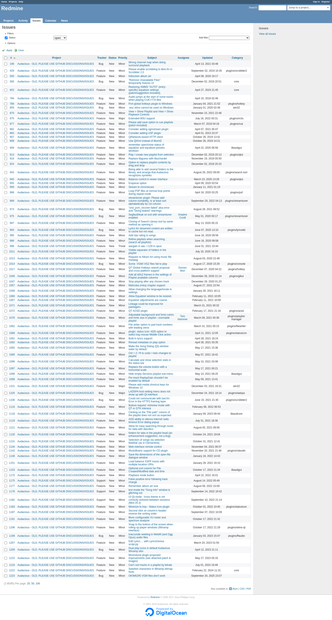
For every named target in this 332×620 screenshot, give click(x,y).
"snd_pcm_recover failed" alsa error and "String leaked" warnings (148, 209)
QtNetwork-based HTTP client (145, 136)
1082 (12, 326)
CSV (242, 588)
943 (12, 172)
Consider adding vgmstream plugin (148, 129)
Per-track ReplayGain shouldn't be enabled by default (148, 379)
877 (12, 123)
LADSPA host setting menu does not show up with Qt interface (149, 393)
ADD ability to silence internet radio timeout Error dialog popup (148, 421)
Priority (122, 57)
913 (12, 154)
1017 (12, 269)
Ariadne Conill (182, 216)
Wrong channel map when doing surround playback (147, 64)
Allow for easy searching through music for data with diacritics (151, 428)
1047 (12, 281)
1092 (12, 342)
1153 (12, 469)
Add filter (203, 37)
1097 (12, 368)
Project (56, 57)
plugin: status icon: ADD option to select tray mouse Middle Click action (149, 333)
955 (12, 183)
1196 (12, 527)
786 (12, 103)
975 (12, 216)
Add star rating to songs (142, 235)
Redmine (155, 597)
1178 (12, 491)
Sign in (316, 1)
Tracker (101, 57)
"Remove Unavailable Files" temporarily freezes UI (144, 82)
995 (12, 235)
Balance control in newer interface (148, 179)
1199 (12, 535)
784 (12, 98)
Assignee (183, 57)
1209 (12, 549)
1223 (12, 575)
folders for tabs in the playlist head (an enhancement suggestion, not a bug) (150, 434)
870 (12, 113)
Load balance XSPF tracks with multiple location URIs (146, 463)
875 (12, 118)
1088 (12, 333)
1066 (12, 296)
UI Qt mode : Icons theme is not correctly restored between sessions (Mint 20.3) (149, 499)
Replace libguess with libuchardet (147, 158)
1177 (12, 486)
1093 (12, 347)
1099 (12, 379)
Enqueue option (137, 183)
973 (12, 209)
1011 (12, 251)
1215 (12, 558)
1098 (12, 373)
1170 (12, 475)
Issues (37, 20)
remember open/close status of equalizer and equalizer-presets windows (146, 147)
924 (12, 163)
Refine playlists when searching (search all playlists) (146, 241)
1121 (12, 427)
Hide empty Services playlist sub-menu (150, 373)
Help (21, 1)
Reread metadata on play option (146, 342)
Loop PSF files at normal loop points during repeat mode (149, 192)
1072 (12, 310)
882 (12, 129)
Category (237, 57)
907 (12, 136)
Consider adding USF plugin (144, 133)
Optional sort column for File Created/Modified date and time (146, 470)
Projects (13, 1)
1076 (12, 317)
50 (32, 583)
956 (12, 187)
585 (12, 81)
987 (12, 223)
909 (12, 147)
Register (326, 1)
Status (12, 37)
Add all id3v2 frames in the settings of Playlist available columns (149, 276)
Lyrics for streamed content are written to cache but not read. (150, 230)
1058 (12, 290)
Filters (10, 33)
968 (12, 192)
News (64, 20)
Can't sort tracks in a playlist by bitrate (150, 564)
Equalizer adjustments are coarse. (148, 300)
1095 (12, 354)
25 (28, 583)
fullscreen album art (139, 76)
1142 (12, 450)
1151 (12, 462)
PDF (248, 588)
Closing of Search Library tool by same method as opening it (150, 223)
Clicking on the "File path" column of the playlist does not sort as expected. (150, 414)
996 (12, 240)
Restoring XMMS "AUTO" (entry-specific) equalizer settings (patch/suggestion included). (147, 89)
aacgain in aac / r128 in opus (144, 246)
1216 (12, 564)
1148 (12, 456)
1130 (12, 434)
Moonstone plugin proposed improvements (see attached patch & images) (149, 558)
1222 (12, 570)
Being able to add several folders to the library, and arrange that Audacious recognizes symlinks (150, 172)
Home (4, 1)
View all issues (267, 33)
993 (12, 229)
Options (11, 43)
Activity (23, 20)
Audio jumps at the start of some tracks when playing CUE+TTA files (150, 98)
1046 (12, 276)
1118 (12, 413)
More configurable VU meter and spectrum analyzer (147, 519)
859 (12, 107)
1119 (12, 420)
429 (12, 70)
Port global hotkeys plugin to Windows (150, 103)
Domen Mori (182, 269)
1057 (12, 285)
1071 (12, 305)
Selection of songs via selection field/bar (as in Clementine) (146, 441)
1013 (12, 258)
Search (253, 7)
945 (12, 179)
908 (12, 140)
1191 (12, 519)
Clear (21, 50)
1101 (12, 386)
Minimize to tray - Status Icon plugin (148, 506)
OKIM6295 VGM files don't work (146, 575)
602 (12, 89)
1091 (12, 338)
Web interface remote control (145, 446)
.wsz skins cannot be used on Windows (151, 107)
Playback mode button (141, 475)
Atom (235, 588)
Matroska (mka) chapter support (146, 285)
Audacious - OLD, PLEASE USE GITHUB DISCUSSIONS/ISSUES (55, 63)
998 (12, 246)
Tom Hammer (183, 318)
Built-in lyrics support (140, 338)
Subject (152, 57)
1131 (12, 441)
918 (12, 158)
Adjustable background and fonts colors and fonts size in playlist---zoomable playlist (151, 317)
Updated (207, 57)
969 (12, 200)
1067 (12, 300)
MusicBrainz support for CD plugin (148, 450)
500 (12, 76)
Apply (9, 50)
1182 (12, 499)
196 (12, 63)
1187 (12, 512)
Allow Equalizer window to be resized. (150, 296)
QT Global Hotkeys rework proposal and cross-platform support (148, 269)
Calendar (50, 20)
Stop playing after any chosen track (148, 281)
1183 (12, 506)
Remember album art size (143, 486)
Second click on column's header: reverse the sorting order (147, 512)
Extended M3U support (141, 118)
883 (12, 133)
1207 (12, 542)
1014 (12, 263)
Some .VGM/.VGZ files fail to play (147, 263)
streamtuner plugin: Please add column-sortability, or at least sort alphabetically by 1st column (147, 200)
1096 (12, 361)
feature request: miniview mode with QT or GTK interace (149, 407)
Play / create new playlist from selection (151, 154)
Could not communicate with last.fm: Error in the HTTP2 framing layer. (149, 400)
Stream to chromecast (141, 187)
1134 (12, 446)
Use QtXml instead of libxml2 (145, 140)
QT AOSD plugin (138, 310)
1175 (12, 480)
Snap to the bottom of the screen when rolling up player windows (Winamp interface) (150, 527)
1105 (12, 393)
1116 (12, 406)
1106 (12, 399)
